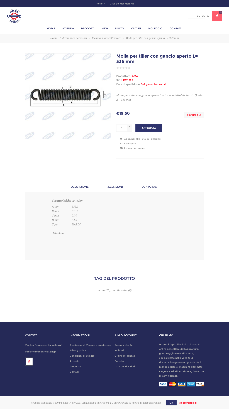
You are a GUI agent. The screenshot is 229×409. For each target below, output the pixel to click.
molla (101, 290)
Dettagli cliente (123, 345)
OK (171, 402)
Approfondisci (188, 402)
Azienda (74, 361)
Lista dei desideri (124, 366)
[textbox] (196, 16)
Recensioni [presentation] (114, 186)
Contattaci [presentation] (149, 186)
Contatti (74, 371)
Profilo (99, 3)
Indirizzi (119, 350)
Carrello (119, 361)
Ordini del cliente (124, 355)
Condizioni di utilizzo (82, 355)
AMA (135, 76)
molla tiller (120, 290)
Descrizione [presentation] (80, 186)
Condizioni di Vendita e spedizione (90, 345)
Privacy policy (78, 350)
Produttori (76, 366)
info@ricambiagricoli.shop (40, 351)
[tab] (79, 187)
